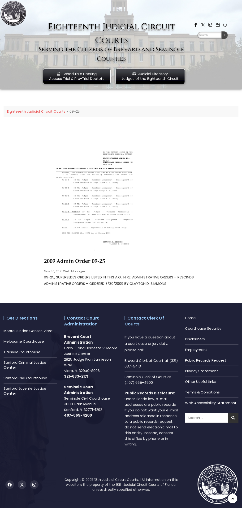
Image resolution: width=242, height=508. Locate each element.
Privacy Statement (201, 370)
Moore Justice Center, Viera (28, 330)
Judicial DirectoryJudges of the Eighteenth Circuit (150, 76)
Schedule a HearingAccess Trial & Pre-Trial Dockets (76, 76)
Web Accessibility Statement (211, 402)
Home (190, 317)
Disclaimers (195, 339)
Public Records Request (205, 360)
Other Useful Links (200, 381)
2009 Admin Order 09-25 (74, 261)
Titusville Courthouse (22, 352)
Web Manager (74, 271)
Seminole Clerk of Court (145, 376)
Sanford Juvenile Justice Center (25, 391)
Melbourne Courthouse (24, 341)
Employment (196, 349)
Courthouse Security (203, 328)
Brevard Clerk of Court (144, 360)
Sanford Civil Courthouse (25, 378)
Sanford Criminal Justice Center (25, 365)
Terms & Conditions (202, 392)
